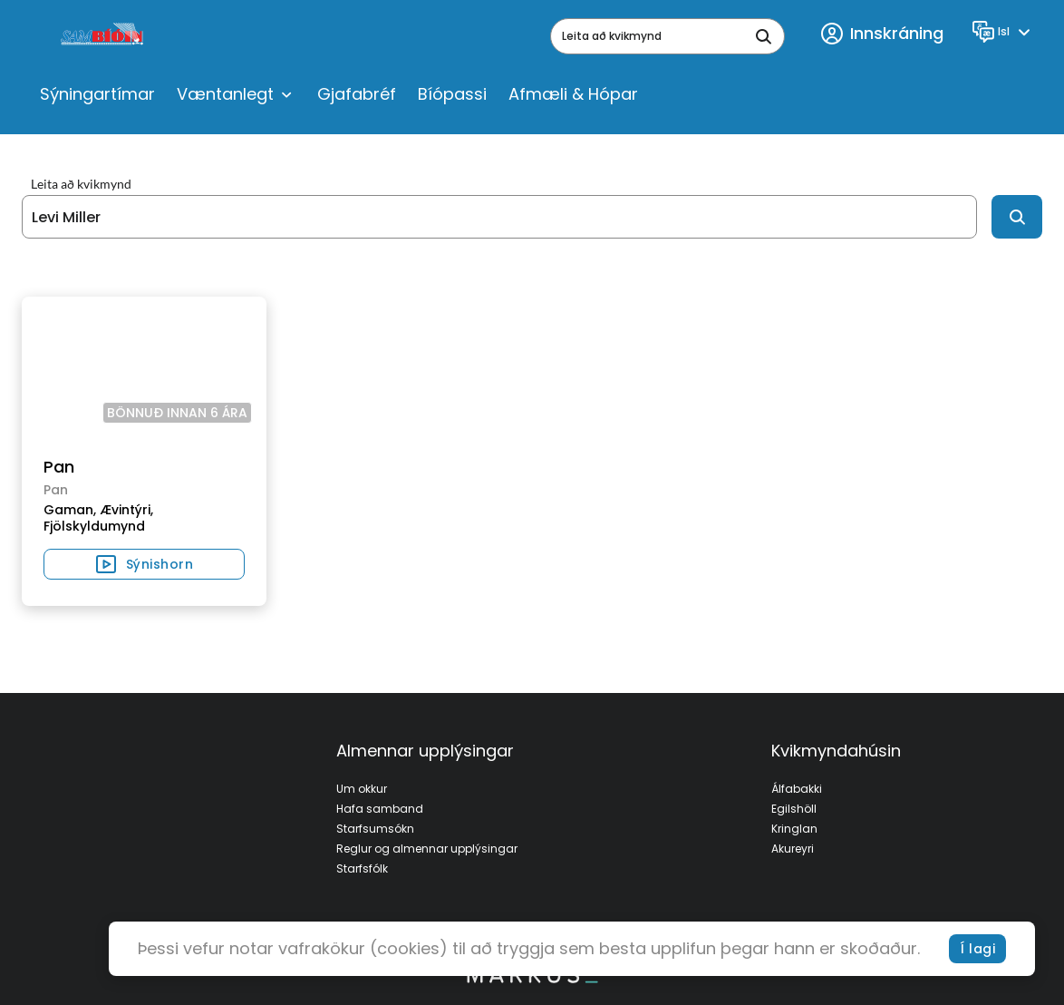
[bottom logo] (532, 979)
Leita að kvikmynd (81, 184)
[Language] (1003, 32)
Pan (59, 466)
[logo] (104, 36)
